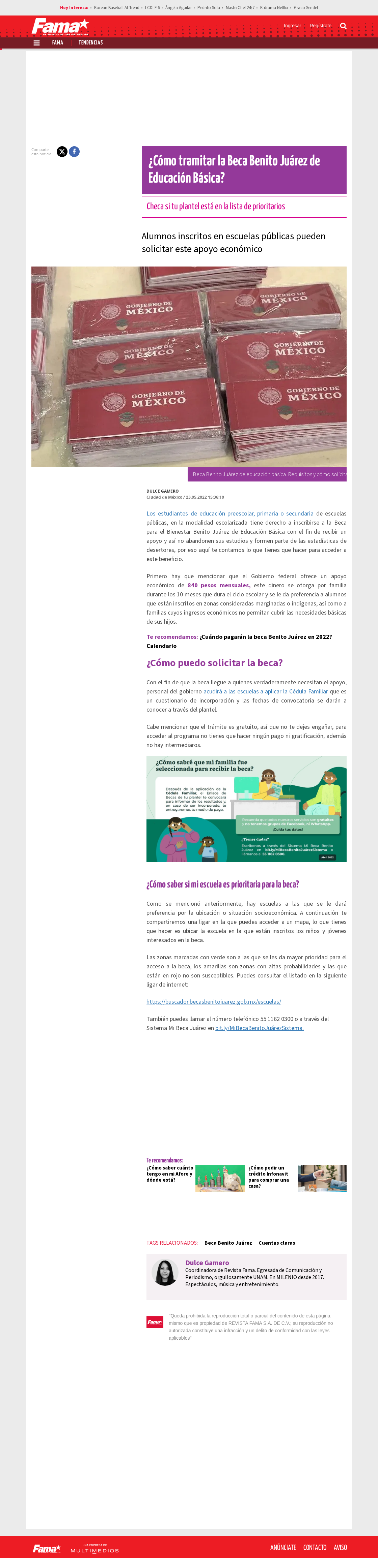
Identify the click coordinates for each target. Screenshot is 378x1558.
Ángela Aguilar (178, 8)
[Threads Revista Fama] (340, 1541)
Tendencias (91, 43)
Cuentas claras (272, 1220)
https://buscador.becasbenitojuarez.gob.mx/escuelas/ (209, 979)
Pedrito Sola (208, 8)
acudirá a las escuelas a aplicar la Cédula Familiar (261, 673)
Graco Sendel (306, 8)
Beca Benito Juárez (224, 1220)
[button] (58, 151)
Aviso (340, 1517)
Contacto (314, 1517)
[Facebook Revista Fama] (295, 1541)
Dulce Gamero (158, 491)
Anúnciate (283, 1517)
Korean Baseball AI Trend (116, 8)
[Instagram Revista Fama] (325, 1541)
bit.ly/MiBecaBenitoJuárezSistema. (233, 1005)
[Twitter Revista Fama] (310, 1541)
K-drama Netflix (274, 8)
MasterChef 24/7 (240, 8)
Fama (57, 43)
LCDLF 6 (152, 8)
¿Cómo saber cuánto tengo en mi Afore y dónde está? (165, 1151)
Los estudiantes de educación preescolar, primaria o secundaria (229, 513)
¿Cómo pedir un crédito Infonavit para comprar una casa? (269, 1154)
